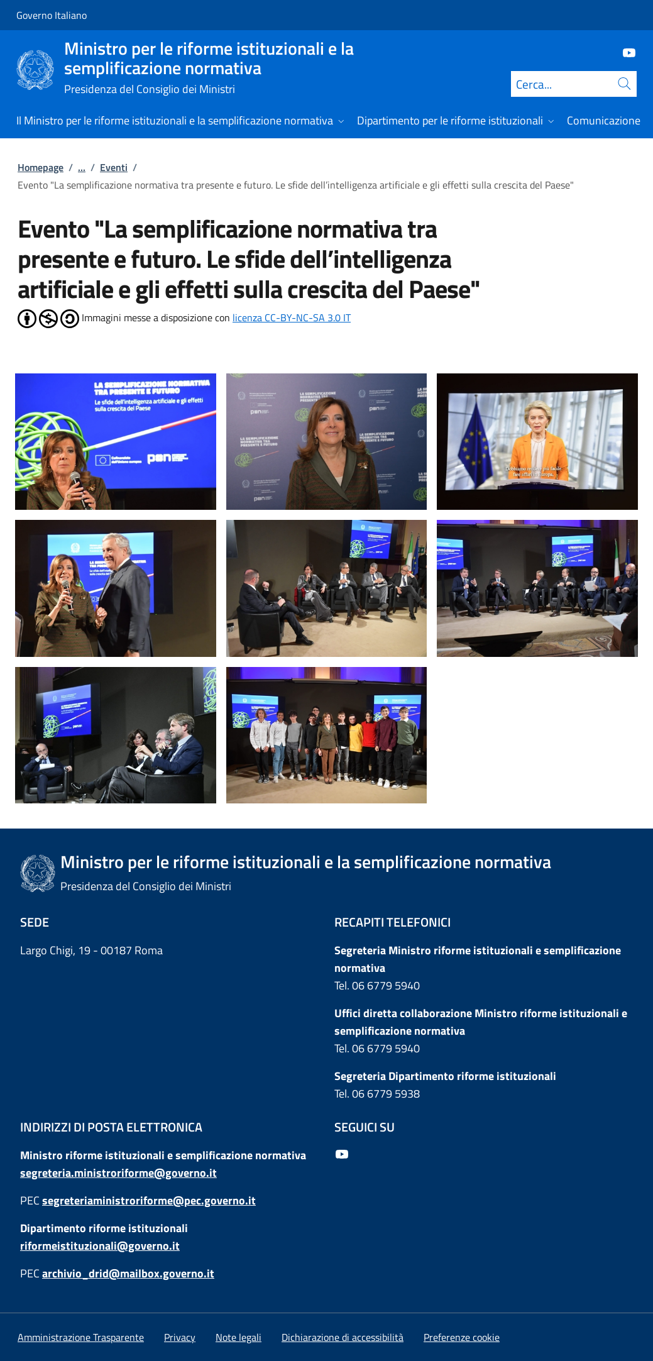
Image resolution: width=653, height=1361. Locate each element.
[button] (462, 1337)
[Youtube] (624, 51)
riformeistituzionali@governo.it (100, 1245)
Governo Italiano (51, 15)
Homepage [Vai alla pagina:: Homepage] (40, 167)
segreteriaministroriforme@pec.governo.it (149, 1200)
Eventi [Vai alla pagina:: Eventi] (114, 167)
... (81, 167)
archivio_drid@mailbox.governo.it (128, 1273)
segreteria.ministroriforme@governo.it (118, 1172)
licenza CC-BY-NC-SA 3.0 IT (292, 317)
